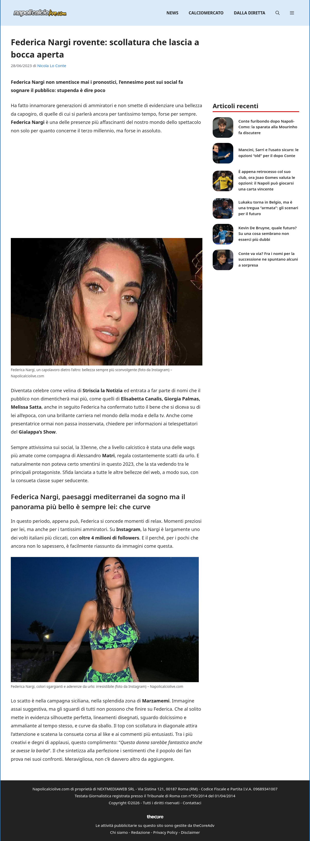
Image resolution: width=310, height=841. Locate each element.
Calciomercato (206, 13)
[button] (277, 13)
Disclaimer (190, 832)
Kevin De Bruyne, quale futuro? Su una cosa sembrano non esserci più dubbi (267, 233)
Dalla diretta (249, 13)
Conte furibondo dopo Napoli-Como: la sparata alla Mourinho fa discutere (267, 126)
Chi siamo (119, 832)
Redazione (140, 832)
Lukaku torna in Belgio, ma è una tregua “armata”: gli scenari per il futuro (268, 207)
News (172, 13)
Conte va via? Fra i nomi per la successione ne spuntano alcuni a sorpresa (268, 259)
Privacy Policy (165, 832)
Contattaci (192, 802)
